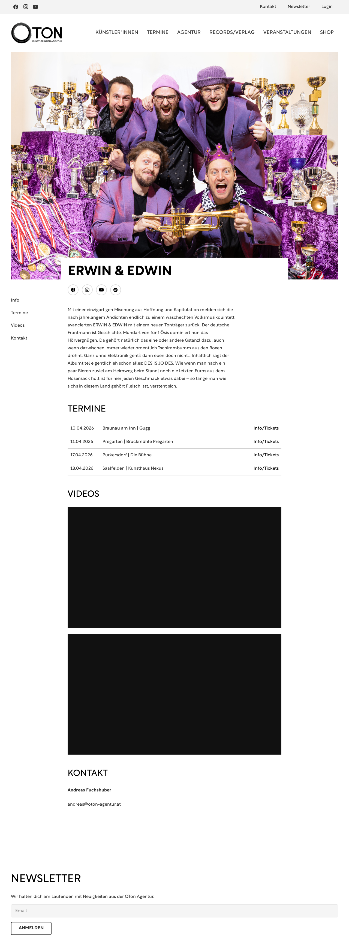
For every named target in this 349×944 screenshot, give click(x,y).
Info (15, 300)
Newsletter (299, 7)
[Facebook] (16, 7)
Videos (18, 325)
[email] (174, 911)
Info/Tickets (266, 428)
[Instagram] (26, 7)
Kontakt (268, 7)
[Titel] (115, 289)
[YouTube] (35, 7)
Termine (19, 313)
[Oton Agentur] (36, 32)
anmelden (31, 928)
